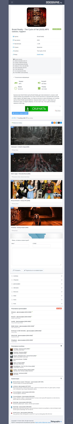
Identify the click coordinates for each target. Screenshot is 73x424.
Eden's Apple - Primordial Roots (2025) (20, 173)
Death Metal (40, 54)
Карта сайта (38, 422)
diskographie (54, 2)
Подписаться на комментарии (33, 270)
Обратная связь (46, 422)
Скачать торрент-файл (20, 113)
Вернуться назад (17, 122)
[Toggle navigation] (12, 2)
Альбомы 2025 (22, 118)
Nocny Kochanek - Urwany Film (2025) (20, 200)
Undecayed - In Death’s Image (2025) (20, 146)
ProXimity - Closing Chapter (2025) (19, 227)
